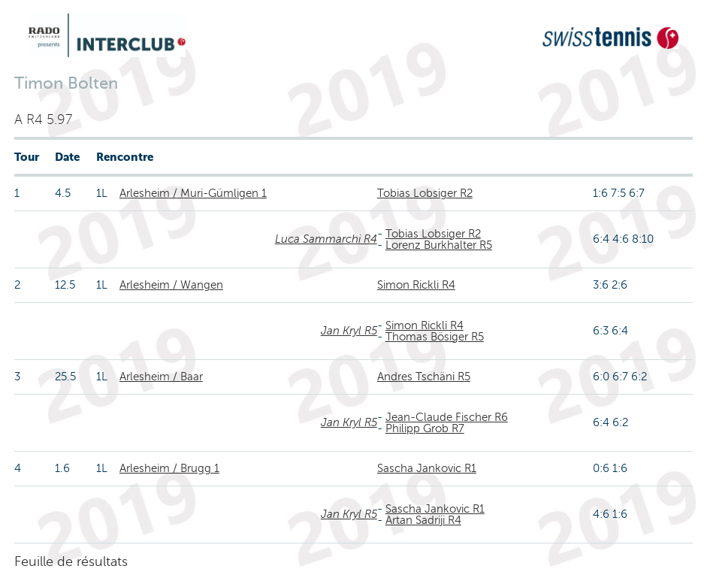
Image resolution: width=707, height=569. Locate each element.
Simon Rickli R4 (416, 285)
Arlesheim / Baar (161, 377)
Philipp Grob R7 (424, 428)
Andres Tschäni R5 (423, 377)
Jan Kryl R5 (349, 331)
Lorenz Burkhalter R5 (438, 245)
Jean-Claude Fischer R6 (446, 417)
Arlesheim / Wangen (171, 285)
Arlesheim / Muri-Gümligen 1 (193, 193)
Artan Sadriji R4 (423, 520)
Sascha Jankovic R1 (426, 468)
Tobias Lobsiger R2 (425, 193)
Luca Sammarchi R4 (326, 239)
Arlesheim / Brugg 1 (169, 468)
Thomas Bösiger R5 (434, 337)
